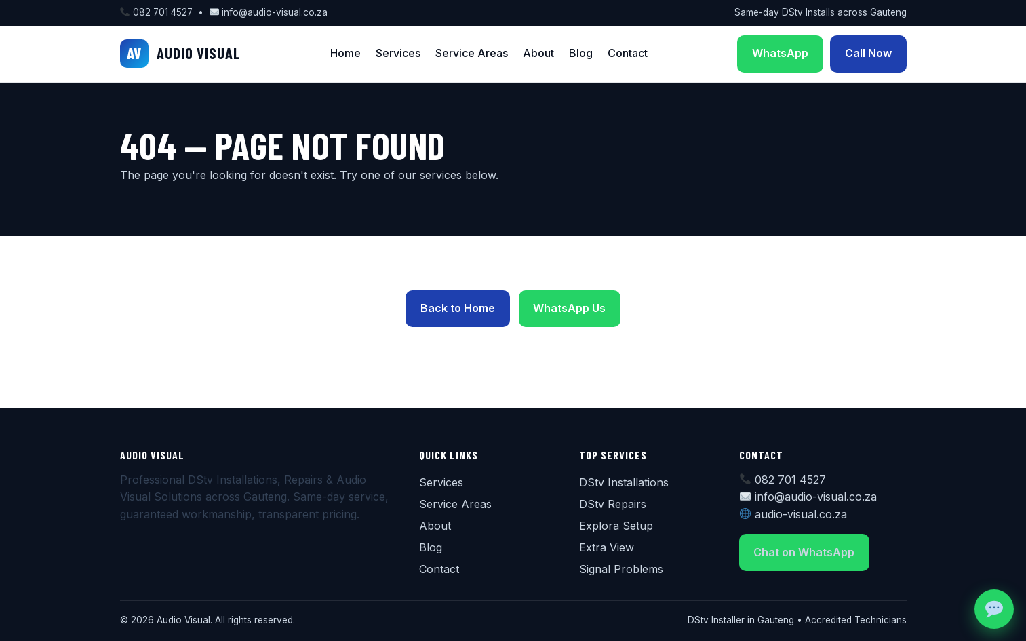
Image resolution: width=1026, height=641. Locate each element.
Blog (581, 53)
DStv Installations (624, 482)
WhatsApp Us (569, 308)
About (538, 53)
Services (398, 53)
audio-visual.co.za (801, 514)
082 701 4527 (163, 12)
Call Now (868, 53)
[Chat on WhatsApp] (994, 609)
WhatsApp (780, 53)
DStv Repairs (612, 504)
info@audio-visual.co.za (275, 12)
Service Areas (471, 53)
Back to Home (457, 308)
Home (345, 53)
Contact (628, 53)
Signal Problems (621, 569)
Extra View (606, 547)
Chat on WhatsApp (803, 552)
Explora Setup (616, 525)
